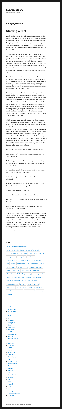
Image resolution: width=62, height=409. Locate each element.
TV (9, 388)
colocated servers (12, 260)
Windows (11, 395)
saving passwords (12, 284)
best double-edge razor (19, 246)
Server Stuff (12, 375)
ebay (8, 267)
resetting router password (15, 277)
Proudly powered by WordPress (23, 404)
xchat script (19, 291)
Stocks (10, 382)
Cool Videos (11, 316)
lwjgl (18, 270)
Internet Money (13, 338)
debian (13, 263)
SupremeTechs (14, 10)
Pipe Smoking (12, 361)
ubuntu (36, 284)
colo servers (24, 260)
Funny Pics (11, 323)
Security (10, 370)
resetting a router (38, 274)
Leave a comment (28, 231)
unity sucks (10, 287)
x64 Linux (10, 291)
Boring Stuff (12, 311)
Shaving (10, 377)
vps (17, 287)
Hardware (11, 329)
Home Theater (12, 334)
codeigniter (21, 257)
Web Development (14, 393)
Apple (9, 307)
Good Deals (11, 327)
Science (10, 368)
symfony (23, 284)
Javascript (11, 343)
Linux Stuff (11, 345)
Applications (12, 309)
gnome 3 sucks (23, 267)
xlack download (29, 291)
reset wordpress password (34, 277)
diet (21, 231)
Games (10, 325)
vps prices (23, 287)
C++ (9, 313)
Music (10, 350)
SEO (9, 372)
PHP (18, 274)
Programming (26, 274)
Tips (9, 386)
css (8, 263)
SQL (9, 379)
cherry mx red (11, 257)
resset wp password (13, 280)
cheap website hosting (36, 253)
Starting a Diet (16, 31)
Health (17, 231)
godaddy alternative (36, 267)
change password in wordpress (17, 253)
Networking (12, 352)
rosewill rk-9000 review (29, 280)
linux (13, 270)
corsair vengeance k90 (36, 260)
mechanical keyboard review (31, 270)
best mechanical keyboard (15, 250)
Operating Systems (14, 357)
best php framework (32, 250)
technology (11, 384)
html (8, 270)
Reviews (10, 366)
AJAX (8, 246)
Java (9, 341)
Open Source (11, 274)
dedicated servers (23, 263)
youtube (9, 294)
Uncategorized (12, 391)
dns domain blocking (37, 263)
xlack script (40, 291)
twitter (30, 284)
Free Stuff (11, 320)
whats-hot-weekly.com (36, 287)
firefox (14, 267)
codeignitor (31, 257)
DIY (9, 318)
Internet (10, 336)
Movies (10, 348)
